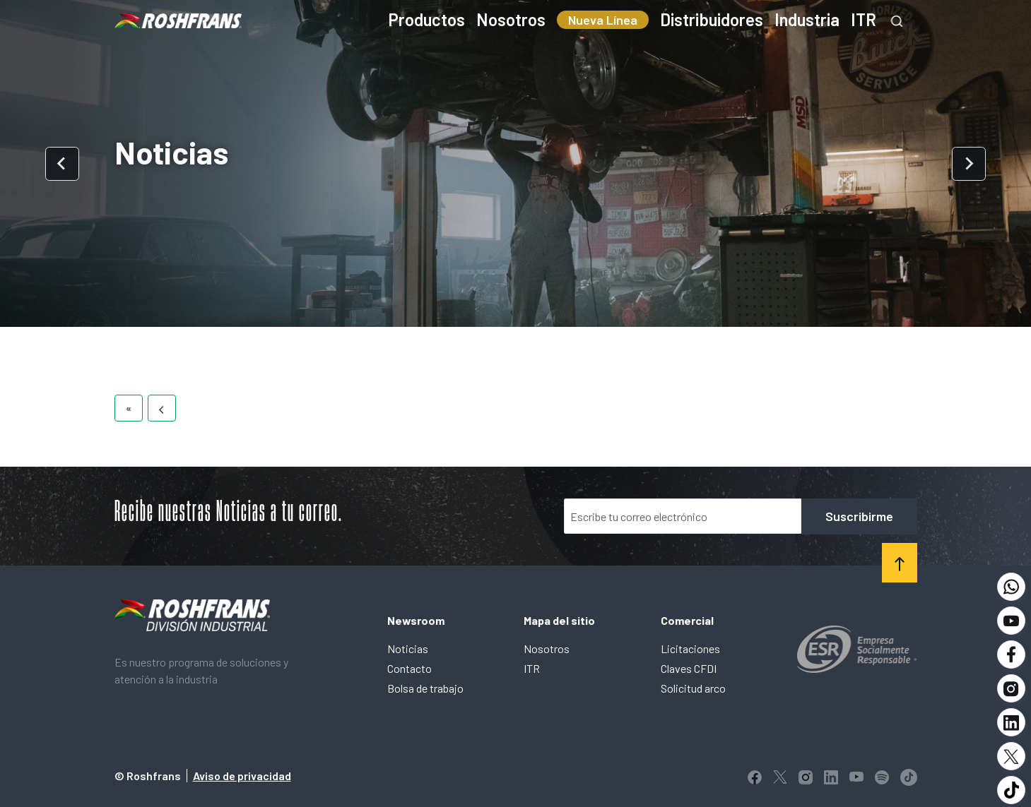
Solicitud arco (693, 688)
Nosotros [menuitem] (511, 19)
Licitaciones (690, 648)
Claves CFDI (689, 668)
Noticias (407, 648)
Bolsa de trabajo (425, 688)
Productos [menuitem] (426, 19)
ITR (532, 668)
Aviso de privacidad (242, 775)
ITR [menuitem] (863, 19)
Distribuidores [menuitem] (711, 19)
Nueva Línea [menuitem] (602, 20)
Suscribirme (859, 516)
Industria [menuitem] (806, 19)
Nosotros (547, 648)
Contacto (409, 668)
